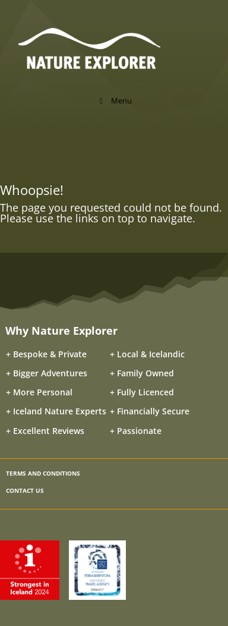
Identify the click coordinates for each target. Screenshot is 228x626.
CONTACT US (25, 490)
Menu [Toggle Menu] (114, 100)
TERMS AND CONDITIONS (43, 473)
